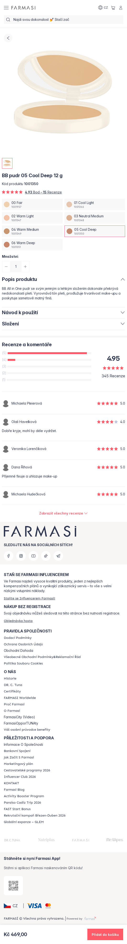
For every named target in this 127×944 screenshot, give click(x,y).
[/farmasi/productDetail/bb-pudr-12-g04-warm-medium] (32, 231)
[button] (13, 906)
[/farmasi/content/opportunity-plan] (18, 764)
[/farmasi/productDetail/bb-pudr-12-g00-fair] (32, 204)
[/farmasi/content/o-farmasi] (12, 711)
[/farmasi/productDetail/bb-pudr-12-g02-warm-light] (32, 218)
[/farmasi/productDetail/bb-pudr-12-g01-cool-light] (94, 204)
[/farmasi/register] (29, 598)
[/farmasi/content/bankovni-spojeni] (17, 751)
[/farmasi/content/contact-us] (11, 783)
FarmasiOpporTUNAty (21, 723)
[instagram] (21, 556)
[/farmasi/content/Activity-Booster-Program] (24, 796)
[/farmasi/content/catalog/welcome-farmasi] (27, 730)
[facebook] (8, 556)
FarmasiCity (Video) (19, 717)
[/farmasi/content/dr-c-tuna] (13, 685)
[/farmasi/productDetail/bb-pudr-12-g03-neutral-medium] (94, 218)
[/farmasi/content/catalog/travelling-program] (27, 770)
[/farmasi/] (23, 8)
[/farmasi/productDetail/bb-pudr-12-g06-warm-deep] (32, 244)
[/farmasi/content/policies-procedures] (23, 644)
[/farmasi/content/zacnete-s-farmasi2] (19, 757)
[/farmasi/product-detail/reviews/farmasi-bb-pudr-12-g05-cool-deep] (63, 513)
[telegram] (58, 556)
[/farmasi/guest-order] (18, 621)
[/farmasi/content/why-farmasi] (14, 704)
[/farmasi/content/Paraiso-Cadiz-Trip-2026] (22, 803)
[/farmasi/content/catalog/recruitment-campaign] (34, 816)
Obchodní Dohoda (18, 651)
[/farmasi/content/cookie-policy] (23, 663)
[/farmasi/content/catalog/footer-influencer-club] (20, 777)
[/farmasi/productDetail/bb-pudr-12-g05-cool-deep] (94, 231)
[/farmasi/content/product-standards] (12, 691)
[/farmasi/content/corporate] (20, 698)
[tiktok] (46, 556)
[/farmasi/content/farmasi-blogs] (14, 790)
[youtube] (33, 556)
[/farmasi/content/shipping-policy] (18, 638)
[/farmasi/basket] (113, 7)
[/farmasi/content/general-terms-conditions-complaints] (42, 657)
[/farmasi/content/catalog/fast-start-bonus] (17, 809)
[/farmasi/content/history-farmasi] (10, 679)
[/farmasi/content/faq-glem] (24, 822)
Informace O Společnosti (23, 744)
